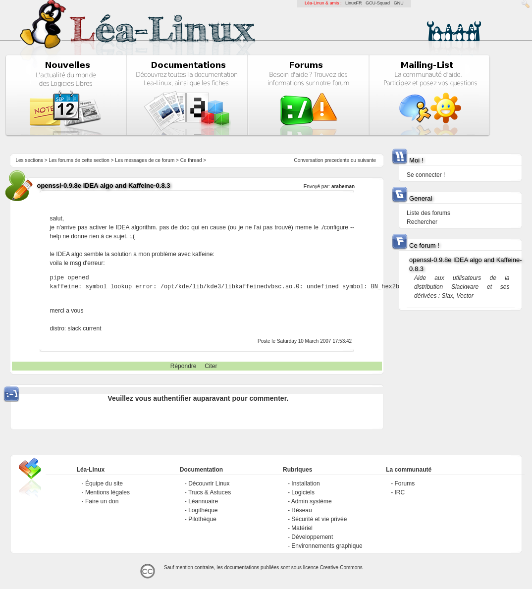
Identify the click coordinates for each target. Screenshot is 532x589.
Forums (405, 483)
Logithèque (202, 510)
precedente (336, 160)
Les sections (29, 160)
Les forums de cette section (79, 160)
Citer (211, 366)
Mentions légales (107, 492)
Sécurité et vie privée (319, 519)
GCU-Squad (378, 2)
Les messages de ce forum (144, 160)
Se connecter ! (426, 174)
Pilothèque (202, 519)
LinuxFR (353, 2)
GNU (399, 2)
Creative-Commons (341, 567)
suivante (367, 160)
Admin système (311, 501)
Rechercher (422, 221)
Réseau (301, 510)
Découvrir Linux (208, 483)
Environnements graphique (326, 545)
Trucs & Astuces (209, 492)
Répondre (183, 366)
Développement (312, 537)
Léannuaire (203, 501)
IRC (400, 492)
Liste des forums (428, 213)
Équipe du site (104, 483)
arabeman (343, 186)
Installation (305, 483)
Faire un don (101, 501)
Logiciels (303, 492)
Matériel (302, 528)
